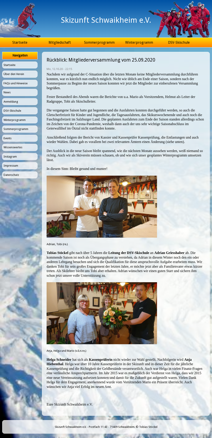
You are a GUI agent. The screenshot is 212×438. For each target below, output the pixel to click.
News (7, 92)
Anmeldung (11, 101)
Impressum (11, 165)
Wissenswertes (13, 147)
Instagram (10, 156)
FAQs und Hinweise (16, 83)
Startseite (19, 42)
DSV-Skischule (179, 42)
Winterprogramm (139, 42)
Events (7, 138)
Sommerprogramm (99, 42)
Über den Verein (14, 74)
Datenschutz (11, 175)
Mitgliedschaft (60, 42)
